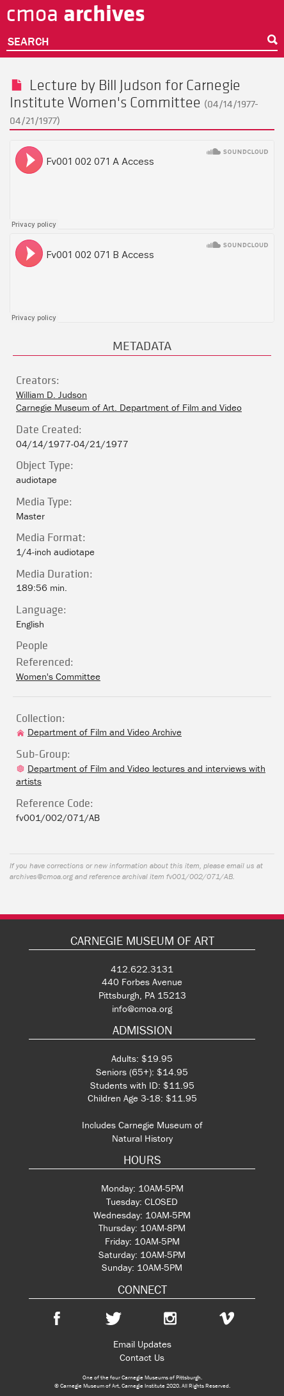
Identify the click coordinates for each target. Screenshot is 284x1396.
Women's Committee (134, 102)
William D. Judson (51, 394)
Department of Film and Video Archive (99, 732)
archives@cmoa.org (41, 876)
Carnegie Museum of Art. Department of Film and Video (129, 407)
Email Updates (142, 1344)
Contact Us (142, 1357)
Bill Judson (130, 84)
